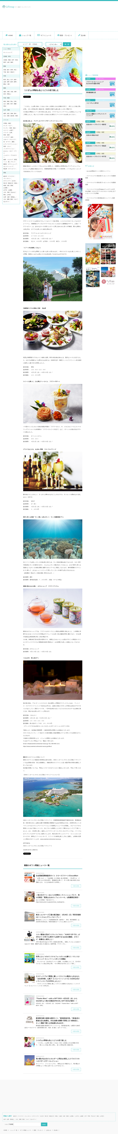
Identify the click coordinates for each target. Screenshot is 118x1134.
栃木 (8, 69)
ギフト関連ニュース (25, 1130)
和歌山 (9, 94)
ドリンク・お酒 (7, 132)
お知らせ (48, 1130)
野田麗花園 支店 (91, 92)
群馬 (12, 69)
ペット (5, 162)
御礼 (4, 194)
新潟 (4, 79)
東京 (8, 72)
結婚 (4, 185)
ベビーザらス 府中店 (92, 103)
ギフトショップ (12, 164)
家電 (15, 159)
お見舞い (5, 188)
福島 (12, 62)
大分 (4, 116)
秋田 (4, 62)
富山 (8, 79)
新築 (12, 185)
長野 (8, 82)
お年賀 (9, 194)
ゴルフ (16, 199)
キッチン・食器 (7, 128)
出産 (8, 185)
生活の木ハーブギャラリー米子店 (96, 156)
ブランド (13, 162)
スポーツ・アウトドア (9, 139)
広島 (15, 101)
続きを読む (77, 886)
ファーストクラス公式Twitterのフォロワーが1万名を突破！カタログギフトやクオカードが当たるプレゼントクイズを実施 (100, 191)
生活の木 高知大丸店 (92, 135)
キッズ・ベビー (7, 125)
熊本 (15, 113)
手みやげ (13, 192)
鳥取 (4, 101)
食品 (14, 128)
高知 (4, 106)
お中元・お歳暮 (7, 190)
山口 (4, 103)
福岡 (4, 113)
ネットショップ (7, 52)
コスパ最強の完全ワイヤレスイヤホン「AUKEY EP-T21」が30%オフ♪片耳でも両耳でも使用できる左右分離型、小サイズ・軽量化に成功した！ (58, 937)
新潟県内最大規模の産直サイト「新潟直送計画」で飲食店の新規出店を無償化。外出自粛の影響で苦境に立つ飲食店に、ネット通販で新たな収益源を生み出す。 (58, 1020)
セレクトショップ (8, 166)
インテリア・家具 (8, 137)
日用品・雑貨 (7, 123)
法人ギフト (6, 201)
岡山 (12, 101)
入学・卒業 (6, 192)
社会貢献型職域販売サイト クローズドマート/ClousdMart (57, 876)
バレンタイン (7, 178)
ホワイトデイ (7, 181)
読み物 (83, 35)
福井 (15, 79)
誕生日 (5, 176)
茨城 (4, 69)
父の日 (13, 181)
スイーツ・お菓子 (8, 130)
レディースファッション (10, 144)
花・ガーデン (7, 141)
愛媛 (15, 103)
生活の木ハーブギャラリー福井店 (96, 124)
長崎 (12, 113)
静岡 (15, 82)
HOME (10, 35)
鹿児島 (12, 116)
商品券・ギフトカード (9, 168)
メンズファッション (8, 148)
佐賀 (8, 113)
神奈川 (12, 72)
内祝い (16, 183)
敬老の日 (10, 183)
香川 (12, 103)
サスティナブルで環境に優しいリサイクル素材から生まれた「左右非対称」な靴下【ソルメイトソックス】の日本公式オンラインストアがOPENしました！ (58, 978)
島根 (8, 101)
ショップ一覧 (26, 35)
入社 (4, 199)
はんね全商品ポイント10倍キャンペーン (98, 171)
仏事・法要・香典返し (9, 197)
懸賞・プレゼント (66, 35)
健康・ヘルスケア (8, 159)
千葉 (4, 72)
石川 (12, 79)
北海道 (5, 60)
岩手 (13, 60)
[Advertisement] (79, 16)
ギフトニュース (46, 35)
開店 (12, 199)
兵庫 (15, 91)
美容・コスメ (7, 146)
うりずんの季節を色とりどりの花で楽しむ (51, 1040)
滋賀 (4, 91)
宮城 (16, 60)
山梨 (4, 82)
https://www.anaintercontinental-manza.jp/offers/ (37, 746)
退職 (8, 199)
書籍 (13, 141)
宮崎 (8, 116)
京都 (8, 91)
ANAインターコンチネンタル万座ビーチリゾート (37, 846)
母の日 (5, 183)
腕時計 (5, 164)
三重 (8, 84)
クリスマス (11, 176)
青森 (9, 60)
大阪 (12, 91)
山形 (8, 62)
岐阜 (12, 82)
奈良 (4, 94)
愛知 (4, 84)
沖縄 (16, 116)
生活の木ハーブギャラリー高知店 (96, 146)
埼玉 (15, 69)
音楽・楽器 (6, 135)
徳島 (8, 103)
